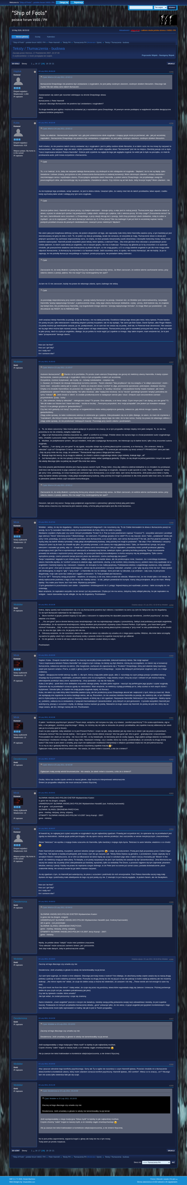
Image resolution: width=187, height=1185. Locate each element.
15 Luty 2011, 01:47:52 (46, 522)
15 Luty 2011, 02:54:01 (46, 793)
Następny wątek (166, 55)
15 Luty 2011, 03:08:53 (46, 901)
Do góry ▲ (174, 1179)
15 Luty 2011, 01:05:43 (46, 361)
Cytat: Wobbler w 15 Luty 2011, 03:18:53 (59, 1024)
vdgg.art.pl (135, 30)
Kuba (16, 122)
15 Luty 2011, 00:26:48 (46, 123)
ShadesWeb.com (29, 1182)
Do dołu (15, 64)
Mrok (16, 522)
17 (39, 64)
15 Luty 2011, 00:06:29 (46, 71)
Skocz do (137, 1162)
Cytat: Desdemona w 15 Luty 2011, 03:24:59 (60, 1091)
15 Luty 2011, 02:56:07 (46, 828)
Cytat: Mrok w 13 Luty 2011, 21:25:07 (57, 368)
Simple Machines (29, 1179)
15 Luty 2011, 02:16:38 (46, 604)
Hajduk (17, 71)
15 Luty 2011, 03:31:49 (46, 1085)
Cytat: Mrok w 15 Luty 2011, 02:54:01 (57, 907)
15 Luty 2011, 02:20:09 (46, 655)
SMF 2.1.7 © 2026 (15, 1179)
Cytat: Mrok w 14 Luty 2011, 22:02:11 (57, 77)
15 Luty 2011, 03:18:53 (46, 959)
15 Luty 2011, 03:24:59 (46, 1018)
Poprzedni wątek (149, 55)
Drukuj (171, 64)
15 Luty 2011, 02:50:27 (46, 759)
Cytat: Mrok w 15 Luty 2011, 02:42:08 (57, 765)
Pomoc (152, 1179)
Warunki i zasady (163, 1179)
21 (53, 64)
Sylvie (99, 42)
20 (50, 64)
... (34, 64)
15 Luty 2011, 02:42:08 (46, 717)
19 (47, 64)
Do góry (16, 1151)
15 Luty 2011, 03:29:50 (46, 1064)
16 (36, 64)
